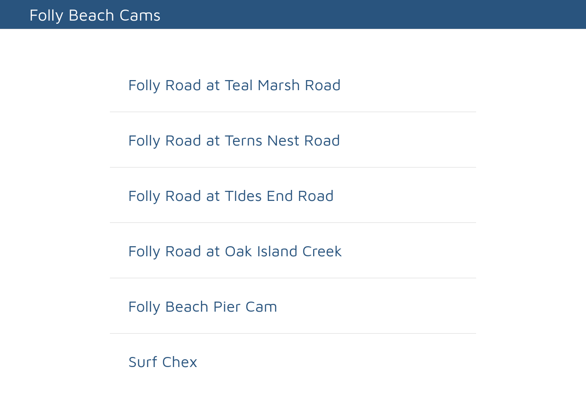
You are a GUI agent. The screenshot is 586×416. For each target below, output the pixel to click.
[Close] (14, 14)
